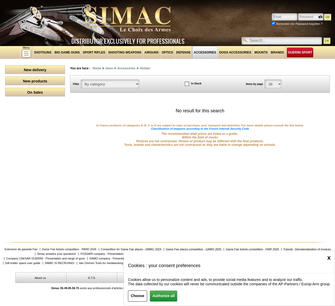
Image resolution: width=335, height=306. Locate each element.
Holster (145, 68)
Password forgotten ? (309, 23)
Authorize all (164, 296)
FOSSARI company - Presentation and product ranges (114, 254)
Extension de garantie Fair (21, 249)
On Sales (35, 92)
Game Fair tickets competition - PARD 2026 (69, 249)
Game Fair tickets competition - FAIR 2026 (252, 249)
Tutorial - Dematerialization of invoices (307, 249)
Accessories (205, 52)
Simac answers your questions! (56, 254)
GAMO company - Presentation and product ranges (121, 258)
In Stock (196, 83)
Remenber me (285, 23)
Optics (167, 52)
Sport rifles (94, 52)
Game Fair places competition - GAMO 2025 (193, 249)
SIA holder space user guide (22, 263)
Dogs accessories (235, 52)
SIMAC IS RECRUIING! (59, 263)
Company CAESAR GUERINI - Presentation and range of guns (45, 258)
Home (96, 68)
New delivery (35, 70)
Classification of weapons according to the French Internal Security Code (200, 128)
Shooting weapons (124, 52)
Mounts (261, 52)
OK (327, 41)
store (109, 68)
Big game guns (67, 52)
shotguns (42, 52)
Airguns (151, 52)
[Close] (329, 257)
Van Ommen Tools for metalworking (101, 263)
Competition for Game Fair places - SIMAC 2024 (131, 249)
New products (35, 81)
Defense (183, 52)
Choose (137, 296)
